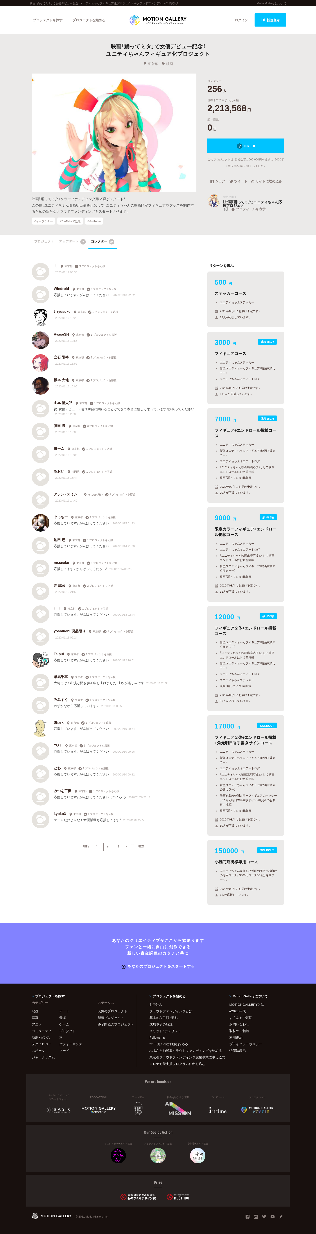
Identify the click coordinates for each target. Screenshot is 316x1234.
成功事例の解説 (160, 1024)
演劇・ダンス (41, 1037)
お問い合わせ (239, 1024)
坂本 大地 (61, 379)
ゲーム (64, 1024)
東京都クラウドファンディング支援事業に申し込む (183, 1057)
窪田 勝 (59, 425)
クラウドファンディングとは (170, 1011)
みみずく (61, 699)
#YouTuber (94, 221)
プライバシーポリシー (245, 1044)
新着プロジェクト (111, 1017)
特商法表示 (237, 1050)
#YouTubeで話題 (70, 221)
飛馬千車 (61, 676)
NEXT (141, 846)
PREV (86, 846)
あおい (59, 471)
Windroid (61, 288)
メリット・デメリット (165, 1030)
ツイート (238, 181)
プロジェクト (44, 241)
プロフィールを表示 (248, 209)
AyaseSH (61, 334)
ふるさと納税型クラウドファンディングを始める (183, 1050)
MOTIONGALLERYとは (246, 1004)
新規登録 (270, 20)
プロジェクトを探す (48, 20)
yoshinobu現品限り (70, 630)
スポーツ (38, 1050)
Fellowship (157, 1037)
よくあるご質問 (240, 1017)
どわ (57, 767)
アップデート (72, 242)
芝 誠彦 (59, 585)
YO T (58, 745)
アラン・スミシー (67, 493)
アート (64, 1011)
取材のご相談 (239, 1030)
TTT (57, 608)
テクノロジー (42, 1044)
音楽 (62, 1017)
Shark (58, 722)
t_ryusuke (62, 311)
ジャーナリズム (43, 1057)
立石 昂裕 (61, 357)
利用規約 (235, 1037)
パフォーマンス (70, 1044)
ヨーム (59, 448)
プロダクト (67, 1030)
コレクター (103, 242)
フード (64, 1050)
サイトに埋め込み (266, 181)
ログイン (241, 20)
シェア (217, 181)
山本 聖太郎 (63, 402)
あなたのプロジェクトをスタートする (158, 966)
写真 (35, 1017)
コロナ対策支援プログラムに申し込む (177, 1063)
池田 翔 (59, 539)
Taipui (59, 653)
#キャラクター (43, 221)
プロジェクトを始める (88, 20)
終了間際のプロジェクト (114, 1024)
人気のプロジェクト (112, 1011)
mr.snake (61, 562)
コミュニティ (42, 1030)
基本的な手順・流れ (163, 1017)
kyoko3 (60, 813)
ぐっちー (61, 516)
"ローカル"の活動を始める (168, 1044)
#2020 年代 (237, 1011)
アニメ (37, 1024)
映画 (167, 63)
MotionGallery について (271, 3)
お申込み (156, 1004)
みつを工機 (62, 790)
